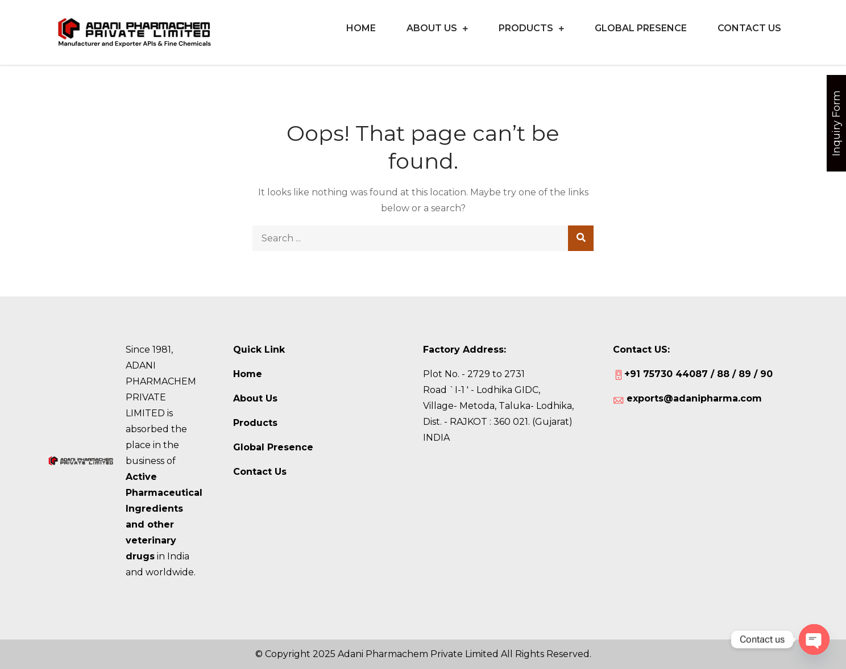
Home (361, 28)
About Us (432, 28)
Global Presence (641, 28)
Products (526, 28)
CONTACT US (749, 28)
